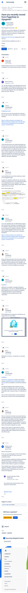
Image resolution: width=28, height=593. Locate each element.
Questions (10, 8)
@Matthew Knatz (7, 111)
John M (7, 105)
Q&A (9, 7)
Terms (5, 583)
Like (5, 494)
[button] (14, 197)
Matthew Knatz (8, 446)
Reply (2, 73)
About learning (7, 566)
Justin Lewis (8, 60)
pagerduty (9, 533)
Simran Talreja (9, 22)
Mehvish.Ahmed (9, 81)
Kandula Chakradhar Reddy (13, 476)
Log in (3, 504)
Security (6, 585)
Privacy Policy (7, 581)
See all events (7, 541)
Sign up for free (7, 517)
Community (10, 2)
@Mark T (5, 284)
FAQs (5, 559)
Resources (6, 568)
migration (4, 533)
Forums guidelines (8, 561)
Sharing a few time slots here (8, 37)
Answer (4, 48)
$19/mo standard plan (9, 379)
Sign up (8, 504)
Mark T (6, 170)
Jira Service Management (17, 7)
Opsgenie (5, 8)
